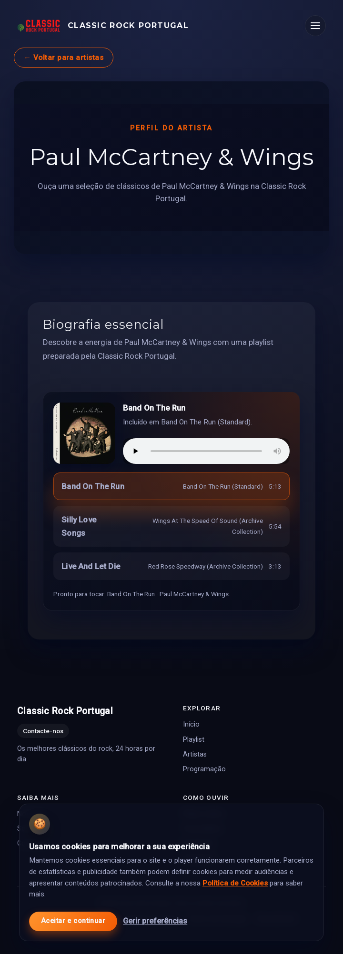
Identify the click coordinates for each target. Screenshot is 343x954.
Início (191, 724)
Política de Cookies (235, 882)
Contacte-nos (43, 731)
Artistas (195, 754)
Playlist (193, 739)
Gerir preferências (155, 919)
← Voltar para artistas (63, 57)
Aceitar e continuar (73, 920)
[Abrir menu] (315, 25)
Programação (204, 769)
